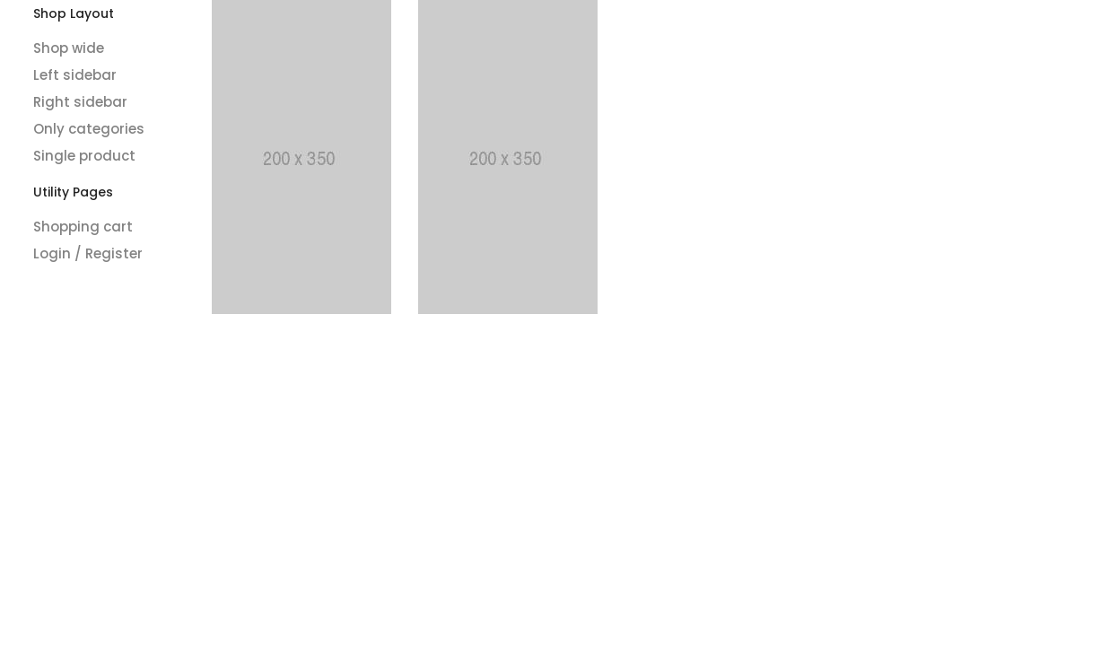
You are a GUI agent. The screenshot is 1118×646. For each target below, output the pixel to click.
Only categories (88, 128)
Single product (84, 155)
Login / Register (88, 253)
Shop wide (68, 48)
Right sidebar (80, 101)
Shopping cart (83, 226)
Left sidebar (75, 74)
